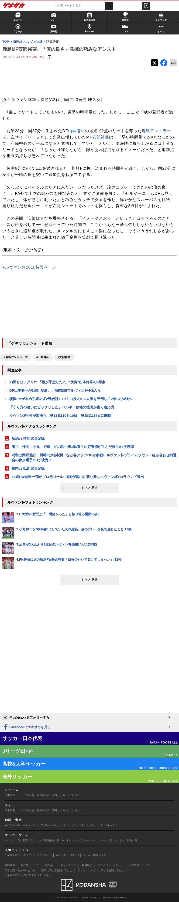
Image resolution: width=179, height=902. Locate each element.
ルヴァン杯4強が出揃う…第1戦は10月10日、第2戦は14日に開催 (60, 415)
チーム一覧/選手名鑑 (94, 855)
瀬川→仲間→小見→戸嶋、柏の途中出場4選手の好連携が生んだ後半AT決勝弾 (73, 447)
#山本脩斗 (42, 357)
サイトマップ (68, 865)
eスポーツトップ (72, 840)
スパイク (76, 795)
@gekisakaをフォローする (25, 718)
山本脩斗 (76, 131)
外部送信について (139, 865)
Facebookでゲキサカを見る (26, 727)
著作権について (30, 865)
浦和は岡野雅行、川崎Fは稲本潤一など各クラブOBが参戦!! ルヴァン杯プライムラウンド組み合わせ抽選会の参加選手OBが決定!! (94, 457)
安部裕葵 (100, 137)
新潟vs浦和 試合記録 (28, 438)
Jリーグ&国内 (26, 795)
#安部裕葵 (64, 357)
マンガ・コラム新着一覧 (19, 840)
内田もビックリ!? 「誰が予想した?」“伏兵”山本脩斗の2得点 (57, 382)
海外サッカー (60, 795)
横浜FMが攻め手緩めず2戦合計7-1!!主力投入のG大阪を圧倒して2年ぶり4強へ (70, 399)
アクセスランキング (40, 855)
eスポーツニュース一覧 (98, 840)
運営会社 (50, 865)
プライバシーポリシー (110, 865)
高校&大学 (43, 795)
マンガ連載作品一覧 (47, 840)
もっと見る (89, 488)
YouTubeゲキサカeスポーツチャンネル (63, 825)
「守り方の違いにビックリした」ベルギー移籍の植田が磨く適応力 (61, 407)
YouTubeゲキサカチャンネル (21, 825)
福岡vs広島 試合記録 (28, 468)
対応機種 (10, 865)
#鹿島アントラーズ (16, 357)
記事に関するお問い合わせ (56, 870)
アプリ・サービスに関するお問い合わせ (101, 870)
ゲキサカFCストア (15, 855)
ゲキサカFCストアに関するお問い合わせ (28, 875)
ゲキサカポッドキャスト (103, 825)
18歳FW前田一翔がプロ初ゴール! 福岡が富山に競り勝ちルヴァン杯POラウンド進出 (78, 477)
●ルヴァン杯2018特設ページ (29, 267)
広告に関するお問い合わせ (20, 870)
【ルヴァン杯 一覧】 (33, 56)
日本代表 (10, 795)
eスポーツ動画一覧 (126, 840)
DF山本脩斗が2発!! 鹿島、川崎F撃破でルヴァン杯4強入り (55, 390)
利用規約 (87, 865)
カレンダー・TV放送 (67, 855)
